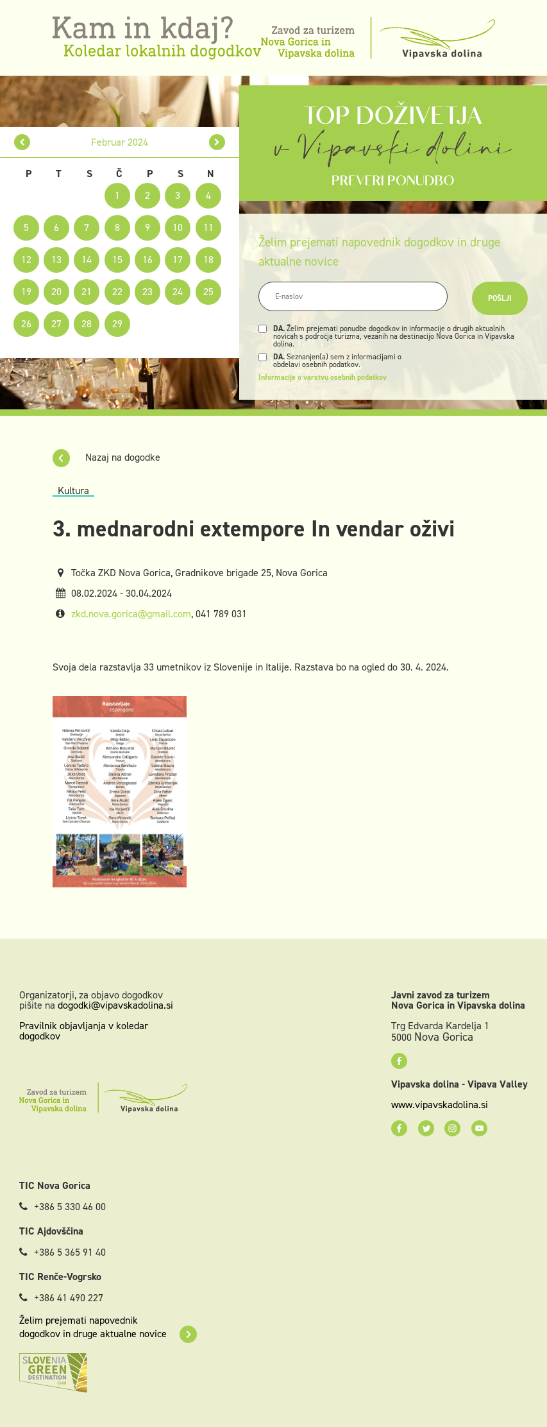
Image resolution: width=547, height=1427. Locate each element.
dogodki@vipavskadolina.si (115, 1005)
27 (56, 323)
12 (26, 259)
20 (56, 291)
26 (26, 323)
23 (147, 291)
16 (147, 259)
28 (86, 323)
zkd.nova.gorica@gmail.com (131, 613)
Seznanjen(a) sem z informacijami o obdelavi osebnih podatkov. (337, 360)
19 (26, 291)
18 (208, 259)
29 (117, 323)
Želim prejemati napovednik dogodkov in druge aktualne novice (108, 1326)
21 (86, 291)
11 (208, 227)
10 (178, 227)
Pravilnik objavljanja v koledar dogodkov (83, 1031)
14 (86, 259)
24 (178, 291)
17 (178, 259)
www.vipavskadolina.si (439, 1105)
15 (117, 259)
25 (208, 291)
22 (117, 291)
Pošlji (500, 298)
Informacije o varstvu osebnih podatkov (322, 377)
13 (56, 259)
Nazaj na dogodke (106, 457)
